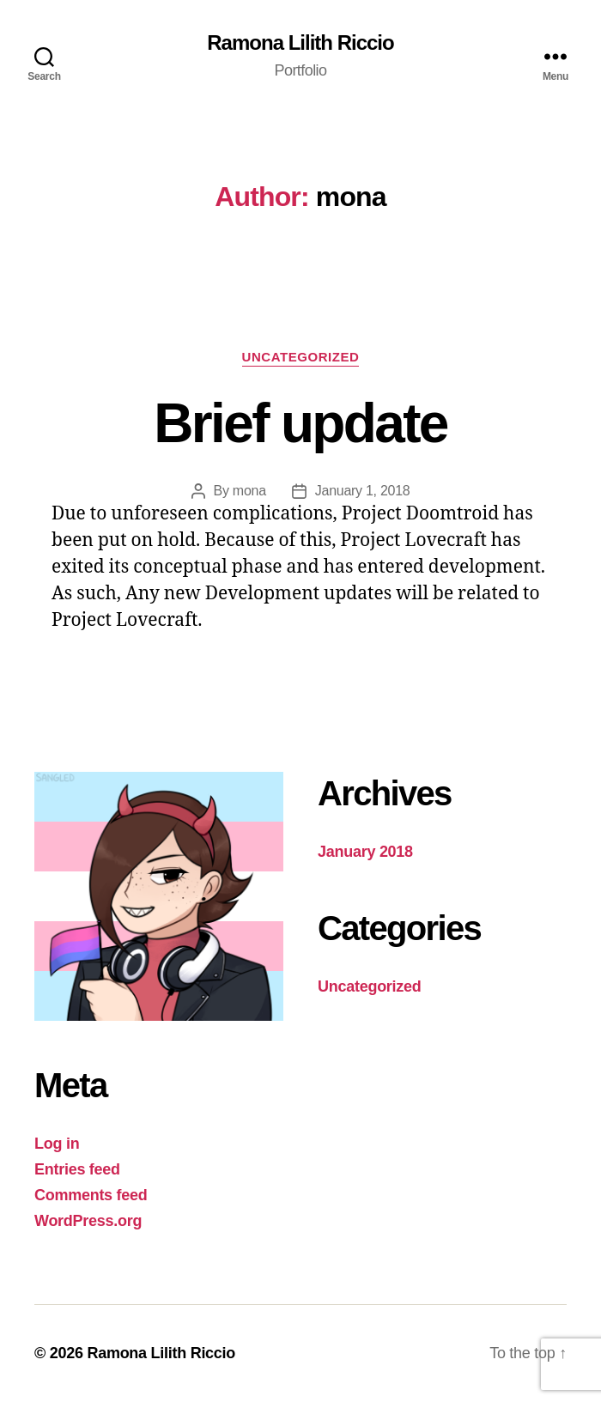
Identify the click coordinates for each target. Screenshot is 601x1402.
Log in (56, 1143)
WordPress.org (88, 1220)
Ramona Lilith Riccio (300, 43)
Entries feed (77, 1169)
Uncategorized (301, 356)
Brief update (300, 423)
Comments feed (91, 1195)
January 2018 (365, 851)
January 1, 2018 (362, 490)
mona (249, 490)
